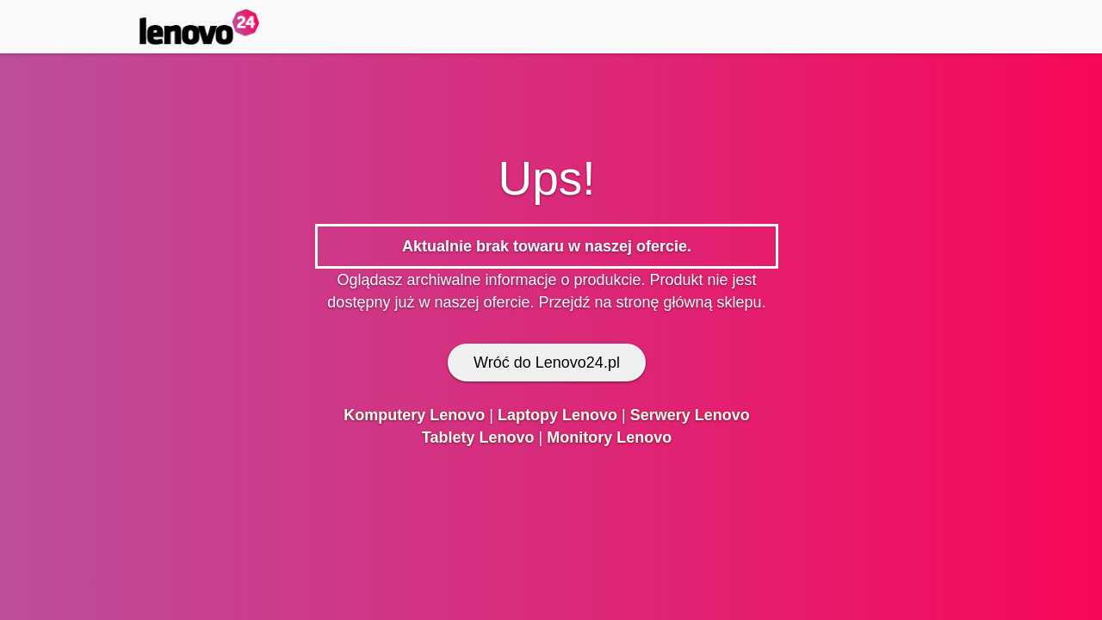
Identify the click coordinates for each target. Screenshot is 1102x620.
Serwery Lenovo (690, 415)
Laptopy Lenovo (557, 415)
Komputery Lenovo (414, 415)
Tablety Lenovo (478, 437)
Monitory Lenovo (609, 437)
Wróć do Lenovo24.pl (547, 362)
